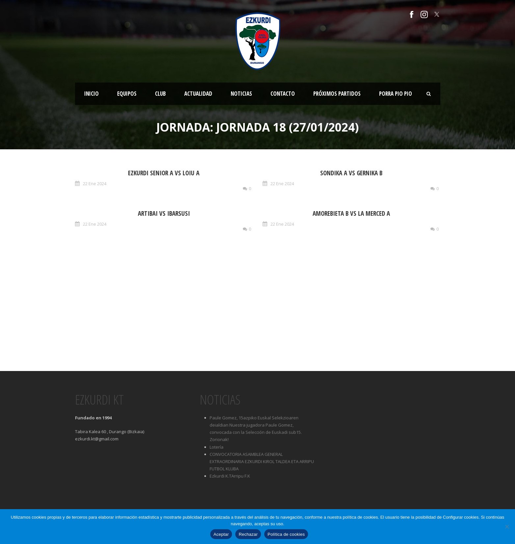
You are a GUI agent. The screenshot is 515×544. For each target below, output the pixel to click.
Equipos (127, 93)
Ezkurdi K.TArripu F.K (230, 476)
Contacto (282, 93)
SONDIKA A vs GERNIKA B (351, 173)
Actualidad (198, 93)
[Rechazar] (506, 526)
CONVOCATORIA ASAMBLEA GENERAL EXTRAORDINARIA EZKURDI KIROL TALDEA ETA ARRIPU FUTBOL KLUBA (262, 461)
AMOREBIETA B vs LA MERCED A (351, 213)
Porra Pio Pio (395, 93)
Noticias (241, 93)
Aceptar (221, 534)
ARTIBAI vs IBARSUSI (164, 213)
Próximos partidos (337, 93)
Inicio (91, 93)
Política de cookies (286, 534)
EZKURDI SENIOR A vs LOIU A (163, 173)
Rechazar (248, 534)
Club (160, 93)
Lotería (216, 447)
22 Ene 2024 (94, 183)
